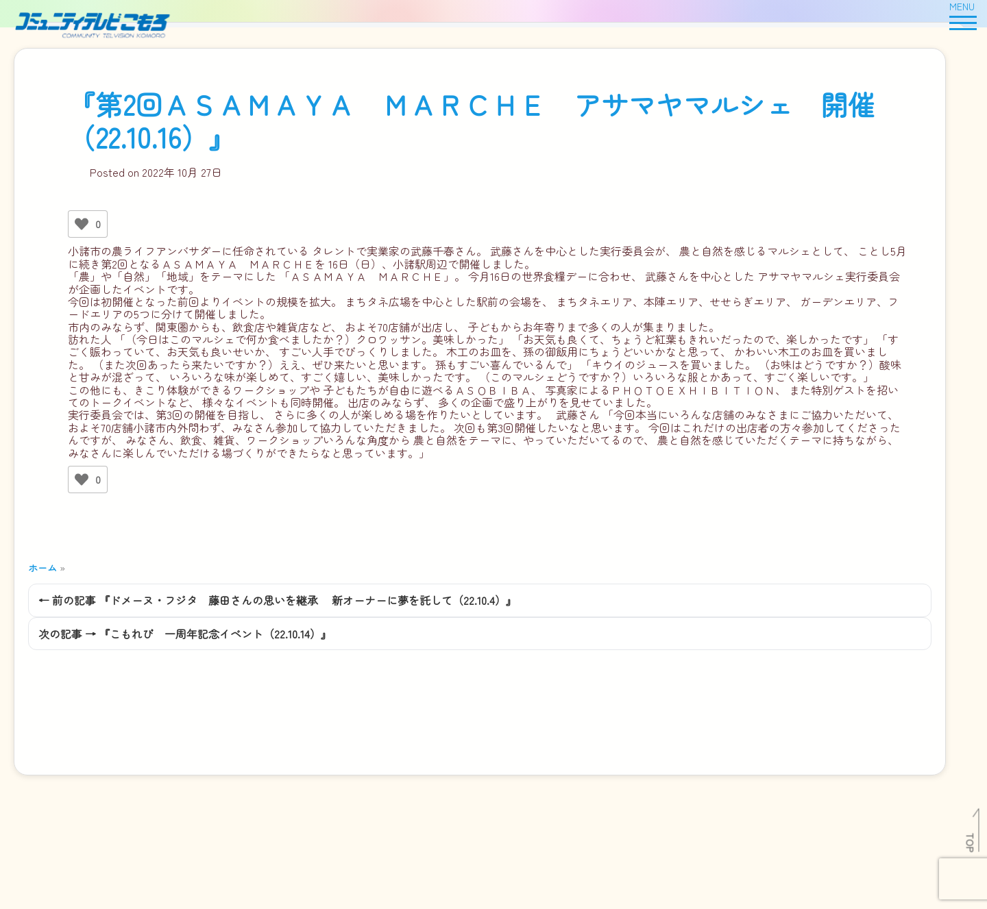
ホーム (42, 567)
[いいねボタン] (81, 224)
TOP (971, 842)
